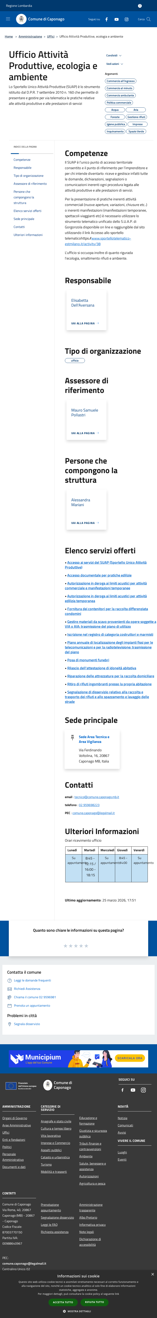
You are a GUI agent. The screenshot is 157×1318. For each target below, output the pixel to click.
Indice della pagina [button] (25, 147)
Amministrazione (30, 36)
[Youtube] (115, 19)
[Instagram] (125, 19)
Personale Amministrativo (13, 1157)
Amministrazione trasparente (91, 1207)
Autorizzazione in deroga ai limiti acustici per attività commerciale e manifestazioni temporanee (106, 586)
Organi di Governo (14, 1118)
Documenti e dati (14, 1166)
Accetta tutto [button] (63, 1302)
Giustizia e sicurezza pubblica (93, 1133)
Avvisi (122, 1132)
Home (9, 36)
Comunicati (125, 1125)
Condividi (114, 55)
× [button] (152, 1274)
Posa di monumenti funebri (88, 660)
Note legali (86, 1231)
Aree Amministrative (16, 1125)
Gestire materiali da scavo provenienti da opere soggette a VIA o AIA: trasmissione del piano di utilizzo (110, 624)
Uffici (50, 36)
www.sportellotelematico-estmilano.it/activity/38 (98, 241)
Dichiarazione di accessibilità (90, 1242)
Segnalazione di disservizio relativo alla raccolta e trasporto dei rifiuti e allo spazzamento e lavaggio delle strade (107, 696)
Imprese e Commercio (55, 1142)
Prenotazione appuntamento (51, 1207)
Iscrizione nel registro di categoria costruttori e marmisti (110, 634)
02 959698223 (89, 804)
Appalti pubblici (51, 1150)
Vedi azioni (115, 64)
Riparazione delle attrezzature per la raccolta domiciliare (110, 676)
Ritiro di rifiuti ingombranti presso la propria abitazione (109, 684)
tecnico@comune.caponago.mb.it (96, 796)
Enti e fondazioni (13, 1139)
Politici (7, 1146)
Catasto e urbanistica (55, 1157)
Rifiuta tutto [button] (94, 1302)
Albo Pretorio (88, 1217)
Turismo (46, 1164)
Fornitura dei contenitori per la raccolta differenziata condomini (106, 611)
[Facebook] (105, 19)
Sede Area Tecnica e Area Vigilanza (94, 739)
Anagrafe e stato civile (56, 1121)
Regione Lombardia (19, 5)
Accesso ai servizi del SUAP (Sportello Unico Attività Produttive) (106, 565)
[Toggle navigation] (8, 18)
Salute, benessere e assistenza (92, 1166)
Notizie (122, 1118)
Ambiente (86, 1156)
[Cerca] (148, 19)
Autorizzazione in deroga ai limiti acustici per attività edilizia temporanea (106, 598)
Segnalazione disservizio (57, 1217)
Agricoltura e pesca (92, 1183)
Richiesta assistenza (54, 1231)
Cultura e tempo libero (56, 1128)
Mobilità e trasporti (54, 1171)
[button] (78, 1311)
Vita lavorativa (51, 1135)
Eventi (122, 1159)
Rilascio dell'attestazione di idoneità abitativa (101, 668)
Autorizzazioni (89, 1176)
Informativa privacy (92, 1224)
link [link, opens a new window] (117, 1294)
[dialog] (78, 1294)
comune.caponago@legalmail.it (93, 812)
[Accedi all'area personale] (139, 5)
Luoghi (122, 1152)
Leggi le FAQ (49, 1224)
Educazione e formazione (88, 1120)
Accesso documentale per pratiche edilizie (99, 575)
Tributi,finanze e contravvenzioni (90, 1146)
